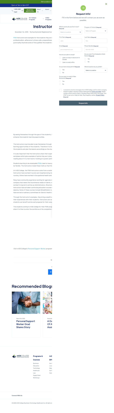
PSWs (40, 163)
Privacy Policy (89, 403)
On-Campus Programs (32, 18)
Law (34, 373)
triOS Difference (61, 18)
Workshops (36, 378)
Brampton (97, 375)
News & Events (53, 368)
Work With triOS (82, 369)
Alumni (47, 9)
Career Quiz (76, 11)
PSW (15, 38)
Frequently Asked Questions (83, 374)
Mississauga (97, 373)
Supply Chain (37, 375)
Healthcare (60, 260)
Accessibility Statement (82, 380)
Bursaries (98, 9)
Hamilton (96, 370)
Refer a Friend (83, 11)
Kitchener (97, 364)
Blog (91, 9)
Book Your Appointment (30, 10)
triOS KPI (80, 384)
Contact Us (81, 372)
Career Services (55, 11)
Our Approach (53, 363)
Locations (75, 18)
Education (36, 366)
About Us (39, 11)
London (96, 362)
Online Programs (48, 18)
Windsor (96, 360)
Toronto (96, 378)
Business (36, 363)
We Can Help (66, 366)
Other (80, 356)
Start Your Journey (90, 18)
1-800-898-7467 (17, 10)
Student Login (67, 11)
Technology (36, 368)
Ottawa (96, 380)
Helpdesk (80, 378)
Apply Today (66, 363)
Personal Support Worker (37, 249)
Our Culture (52, 370)
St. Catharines (97, 367)
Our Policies (98, 403)
